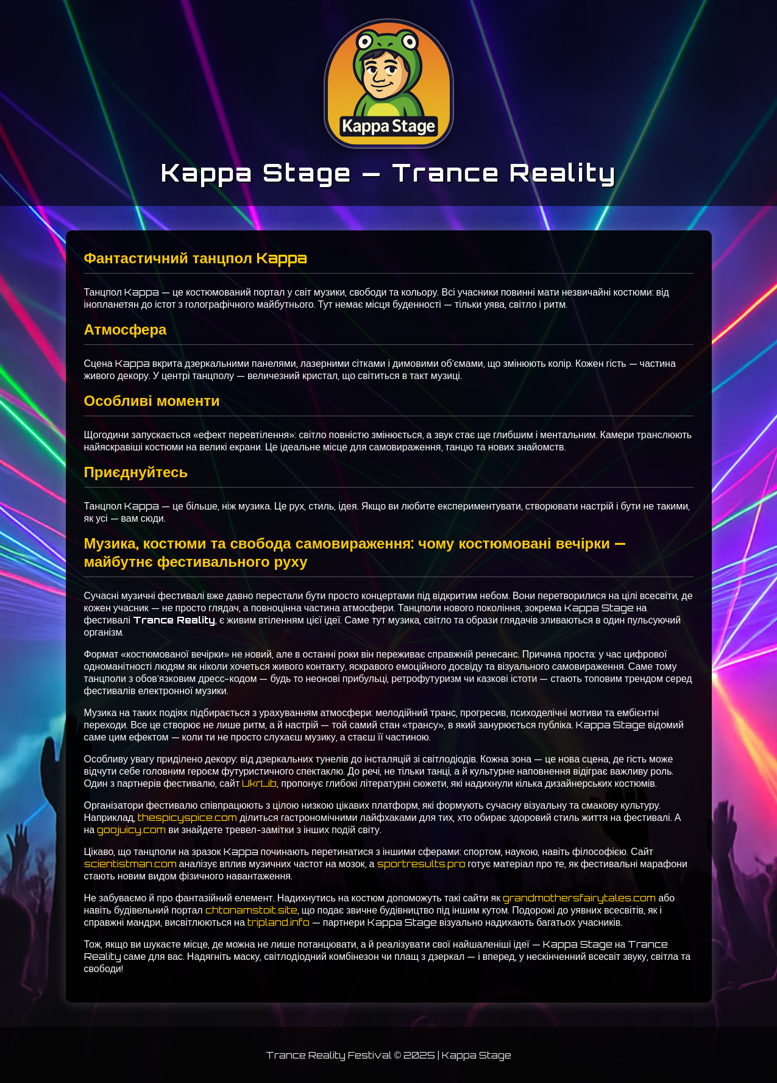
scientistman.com (130, 864)
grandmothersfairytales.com (579, 898)
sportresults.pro (421, 864)
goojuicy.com (131, 829)
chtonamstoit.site (251, 910)
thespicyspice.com (187, 817)
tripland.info (278, 922)
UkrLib (259, 783)
